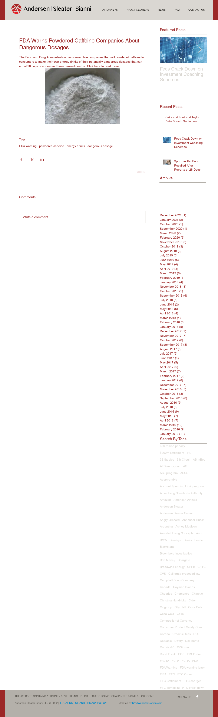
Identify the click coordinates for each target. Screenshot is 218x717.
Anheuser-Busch (193, 520)
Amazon (165, 499)
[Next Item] (200, 50)
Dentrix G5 (167, 647)
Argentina (166, 526)
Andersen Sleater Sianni (176, 513)
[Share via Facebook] (21, 159)
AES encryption (170, 466)
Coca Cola (195, 607)
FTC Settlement (170, 681)
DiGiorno (183, 647)
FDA (195, 660)
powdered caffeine (51, 146)
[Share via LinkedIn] (42, 159)
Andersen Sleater (171, 506)
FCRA (186, 660)
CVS (163, 573)
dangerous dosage (100, 146)
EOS (181, 654)
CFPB (191, 567)
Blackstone (167, 546)
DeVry (178, 640)
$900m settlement (172, 452)
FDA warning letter (192, 667)
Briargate (184, 560)
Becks (188, 540)
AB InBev (199, 459)
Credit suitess (181, 634)
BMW (163, 540)
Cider (192, 600)
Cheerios (166, 593)
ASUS (184, 473)
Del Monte (192, 640)
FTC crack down (193, 687)
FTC (172, 674)
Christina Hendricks (173, 600)
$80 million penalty (172, 446)
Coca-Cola (167, 613)
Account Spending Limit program (182, 486)
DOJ (196, 634)
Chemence (182, 593)
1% (189, 452)
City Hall (180, 607)
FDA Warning (28, 146)
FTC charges (192, 681)
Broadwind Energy (172, 567)
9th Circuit (183, 459)
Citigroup (166, 607)
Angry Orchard (170, 520)
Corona (165, 634)
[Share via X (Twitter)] (32, 159)
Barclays (175, 540)
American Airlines (185, 499)
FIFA (163, 674)
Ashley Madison (186, 526)
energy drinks (76, 146)
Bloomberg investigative (176, 553)
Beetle (198, 540)
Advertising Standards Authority (181, 493)
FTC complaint (170, 687)
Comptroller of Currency (176, 620)
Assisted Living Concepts (177, 533)
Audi (199, 533)
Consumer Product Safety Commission (183, 627)
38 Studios (167, 459)
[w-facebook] (197, 697)
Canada (165, 587)
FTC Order (184, 674)
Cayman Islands (184, 587)
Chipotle (197, 593)
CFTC (202, 567)
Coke (180, 613)
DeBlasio (166, 640)
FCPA (175, 660)
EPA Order (194, 654)
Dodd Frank (168, 654)
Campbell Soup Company (177, 580)
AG (185, 466)
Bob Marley (167, 560)
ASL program (169, 473)
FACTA (164, 660)
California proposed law (184, 573)
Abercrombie (168, 479)
